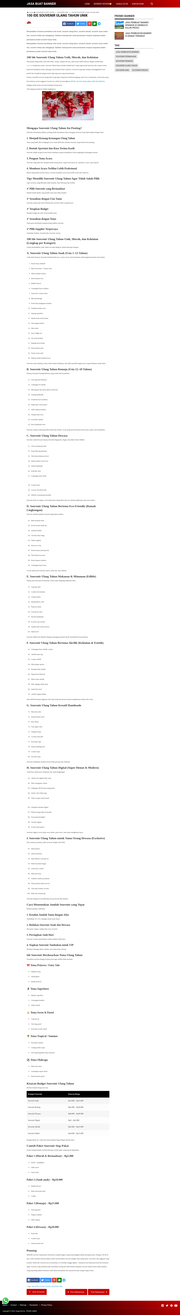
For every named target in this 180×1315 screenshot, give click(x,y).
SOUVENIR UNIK (57, 1286)
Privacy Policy (46, 1305)
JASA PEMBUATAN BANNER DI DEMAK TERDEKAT (138, 34)
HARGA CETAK (122, 4)
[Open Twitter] (167, 1305)
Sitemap (23, 1305)
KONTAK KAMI (138, 4)
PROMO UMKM (31, 1311)
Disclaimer (33, 1305)
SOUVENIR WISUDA (140, 70)
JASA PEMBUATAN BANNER (127, 52)
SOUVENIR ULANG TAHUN (41, 1286)
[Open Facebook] (162, 1305)
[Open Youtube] (175, 1305)
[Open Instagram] (171, 1305)
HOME (87, 4)
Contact (13, 1305)
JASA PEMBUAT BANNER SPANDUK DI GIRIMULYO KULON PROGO (137, 25)
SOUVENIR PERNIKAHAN (126, 56)
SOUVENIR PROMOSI (124, 61)
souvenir (29, 65)
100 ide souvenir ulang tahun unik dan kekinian (87, 81)
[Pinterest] (89, 23)
